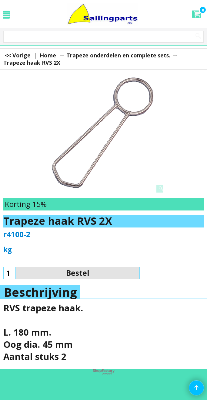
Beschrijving (40, 292)
